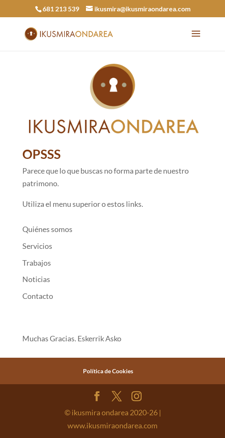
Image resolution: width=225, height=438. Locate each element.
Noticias (36, 279)
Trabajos (36, 262)
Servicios (37, 246)
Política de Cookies (108, 371)
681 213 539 (61, 9)
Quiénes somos (47, 229)
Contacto (37, 296)
